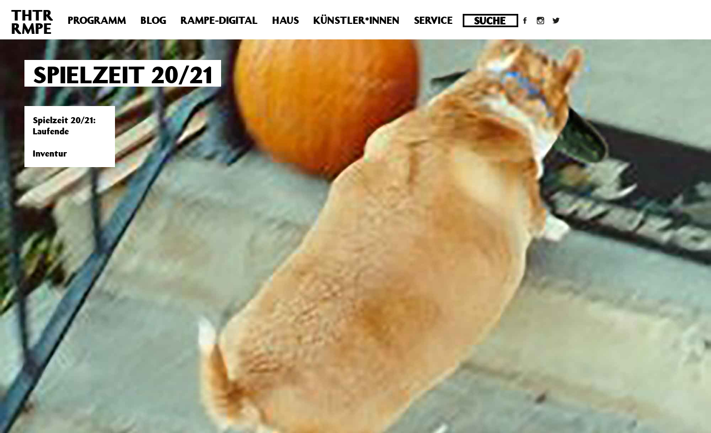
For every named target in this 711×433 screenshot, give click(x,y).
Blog (153, 20)
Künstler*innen (356, 20)
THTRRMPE (32, 21)
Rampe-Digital (219, 20)
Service (433, 20)
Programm (97, 20)
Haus (285, 20)
